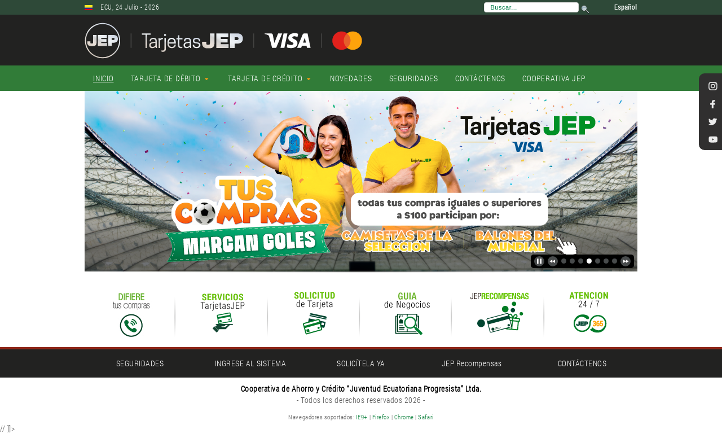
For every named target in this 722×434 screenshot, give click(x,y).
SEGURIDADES (140, 363)
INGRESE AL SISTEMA (250, 363)
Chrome (405, 417)
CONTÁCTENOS (582, 363)
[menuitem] (103, 78)
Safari (425, 417)
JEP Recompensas (472, 363)
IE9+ (362, 417)
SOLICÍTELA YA (361, 363)
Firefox (381, 417)
